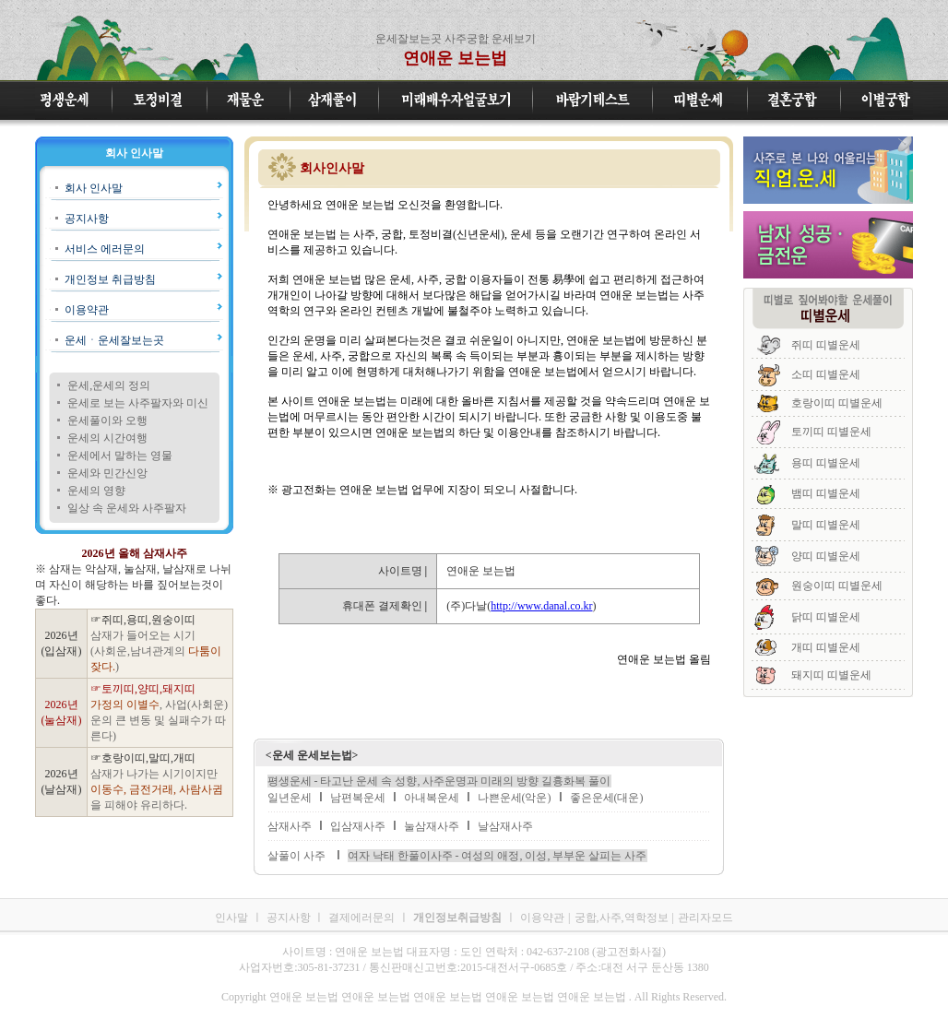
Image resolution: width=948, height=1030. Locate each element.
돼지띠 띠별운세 (831, 675)
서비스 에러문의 (105, 249)
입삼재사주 (357, 826)
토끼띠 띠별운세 (831, 431)
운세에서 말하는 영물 (119, 455)
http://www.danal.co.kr (541, 605)
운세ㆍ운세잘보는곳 (114, 340)
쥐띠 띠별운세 (825, 344)
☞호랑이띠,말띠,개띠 (143, 758)
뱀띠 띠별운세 (825, 493)
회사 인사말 (94, 188)
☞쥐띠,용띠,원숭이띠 (143, 619)
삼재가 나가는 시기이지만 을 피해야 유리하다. (156, 789)
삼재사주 (289, 826)
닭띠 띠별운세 (825, 616)
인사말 (231, 917)
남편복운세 (357, 797)
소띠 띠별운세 (825, 374)
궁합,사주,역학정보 (622, 917)
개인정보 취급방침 (110, 279)
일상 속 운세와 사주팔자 (126, 508)
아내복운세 (431, 797)
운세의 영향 (96, 490)
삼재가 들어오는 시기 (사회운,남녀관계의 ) (155, 651)
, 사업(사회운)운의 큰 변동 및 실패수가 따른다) (159, 720)
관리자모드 (705, 917)
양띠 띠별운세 (825, 556)
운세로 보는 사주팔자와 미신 (137, 403)
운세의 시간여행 (107, 438)
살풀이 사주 (296, 855)
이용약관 (87, 309)
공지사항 (87, 218)
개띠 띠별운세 (825, 647)
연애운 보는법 (455, 58)
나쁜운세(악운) (514, 797)
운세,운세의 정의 (108, 385)
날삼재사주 (505, 826)
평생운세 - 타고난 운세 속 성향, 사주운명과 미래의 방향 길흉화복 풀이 (439, 781)
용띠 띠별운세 (825, 462)
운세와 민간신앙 (107, 473)
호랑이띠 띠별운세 (837, 403)
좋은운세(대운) (607, 797)
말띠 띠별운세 (825, 524)
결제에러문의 (361, 917)
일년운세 (289, 797)
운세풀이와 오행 (107, 420)
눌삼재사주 (431, 826)
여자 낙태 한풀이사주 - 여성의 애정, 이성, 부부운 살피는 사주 (497, 855)
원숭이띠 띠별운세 (837, 585)
